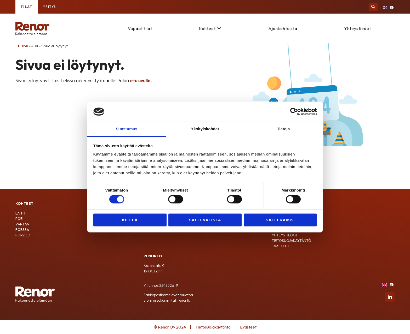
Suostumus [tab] (127, 129)
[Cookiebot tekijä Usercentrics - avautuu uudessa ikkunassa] (294, 112)
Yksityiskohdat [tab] (205, 129)
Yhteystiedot (357, 28)
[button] (373, 7)
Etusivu (21, 46)
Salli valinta (205, 220)
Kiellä (130, 220)
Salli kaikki (280, 220)
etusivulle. (141, 80)
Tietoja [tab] (283, 129)
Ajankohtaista (282, 28)
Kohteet (207, 28)
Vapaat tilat (140, 28)
